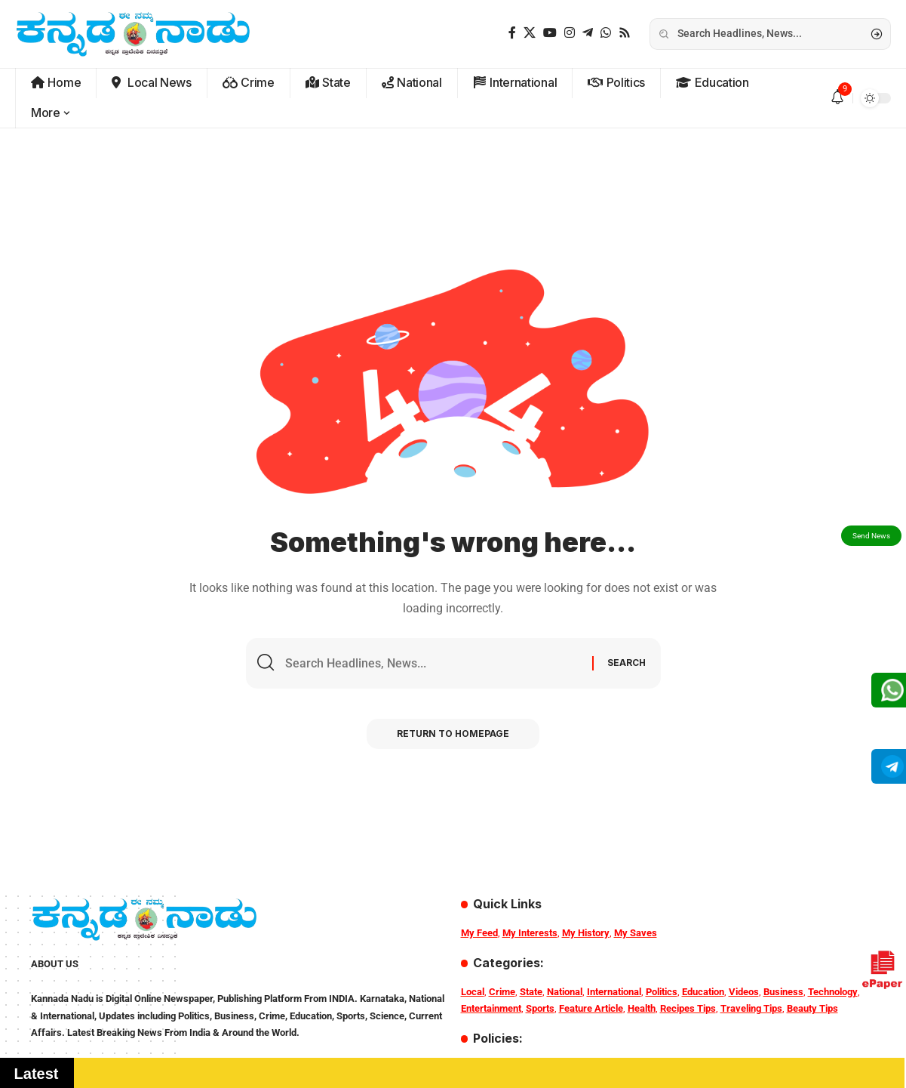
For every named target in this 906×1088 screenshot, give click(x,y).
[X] (529, 33)
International (614, 991)
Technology (833, 991)
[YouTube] (549, 33)
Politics (661, 991)
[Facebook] (512, 33)
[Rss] (624, 33)
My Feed (479, 933)
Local (472, 991)
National (564, 991)
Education (703, 991)
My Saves (635, 933)
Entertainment (491, 1008)
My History (586, 933)
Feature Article (591, 1008)
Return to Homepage (453, 733)
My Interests (529, 933)
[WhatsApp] (606, 33)
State (531, 991)
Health (642, 1008)
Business (783, 991)
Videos (744, 991)
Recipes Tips (688, 1008)
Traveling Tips (751, 1008)
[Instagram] (569, 33)
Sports (540, 1008)
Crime (502, 991)
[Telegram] (588, 33)
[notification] (837, 97)
